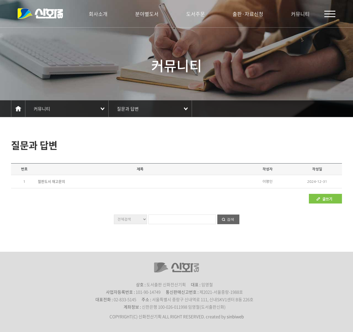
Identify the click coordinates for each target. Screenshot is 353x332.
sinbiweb (235, 317)
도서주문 (195, 14)
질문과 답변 (128, 108)
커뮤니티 (300, 14)
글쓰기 (327, 198)
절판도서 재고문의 (51, 181)
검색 (230, 219)
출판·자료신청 (247, 14)
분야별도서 (147, 14)
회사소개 (98, 14)
